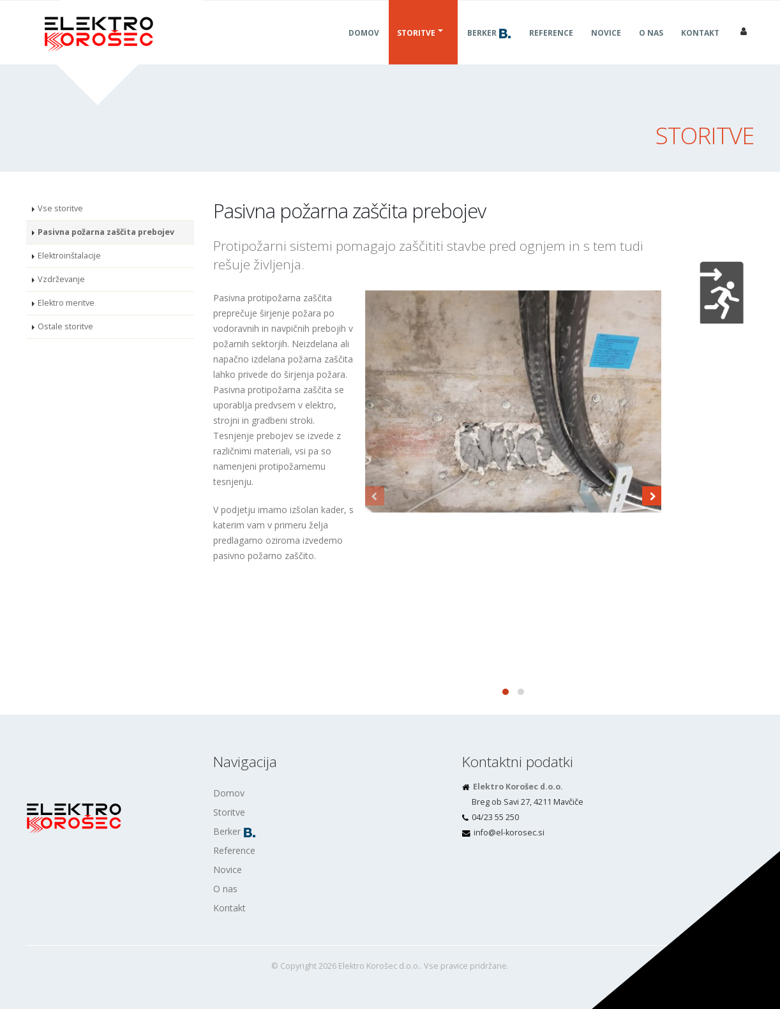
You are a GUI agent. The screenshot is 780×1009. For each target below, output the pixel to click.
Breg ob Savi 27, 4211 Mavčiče (527, 801)
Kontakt (700, 48)
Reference (551, 48)
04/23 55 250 (495, 817)
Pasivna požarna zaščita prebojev (106, 232)
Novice (606, 48)
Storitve (416, 48)
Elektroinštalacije (69, 255)
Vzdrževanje (61, 279)
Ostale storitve (65, 326)
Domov (364, 48)
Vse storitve (60, 208)
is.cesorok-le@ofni (509, 832)
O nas (651, 48)
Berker (489, 48)
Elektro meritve (66, 302)
